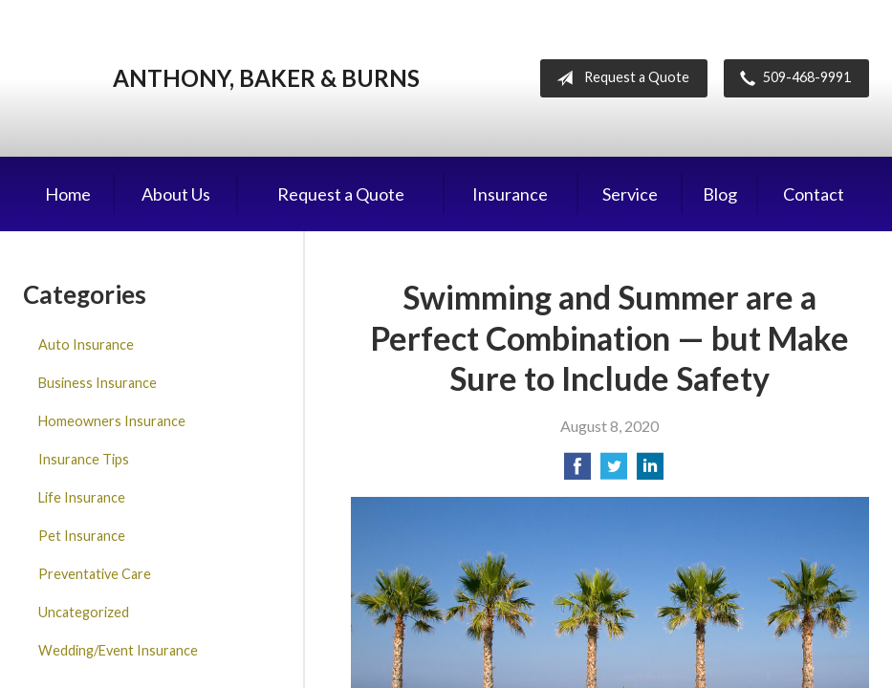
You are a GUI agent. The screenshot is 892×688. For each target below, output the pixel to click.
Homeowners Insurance (111, 421)
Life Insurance (81, 497)
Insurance (510, 193)
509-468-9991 (791, 78)
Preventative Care (94, 574)
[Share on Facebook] (577, 471)
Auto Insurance (86, 344)
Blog (720, 193)
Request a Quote (619, 78)
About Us (175, 193)
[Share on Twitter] (613, 471)
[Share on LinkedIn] (650, 471)
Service (630, 193)
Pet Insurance (81, 535)
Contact (813, 193)
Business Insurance (97, 383)
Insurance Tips (83, 459)
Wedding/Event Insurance (118, 650)
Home (68, 193)
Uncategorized (83, 612)
